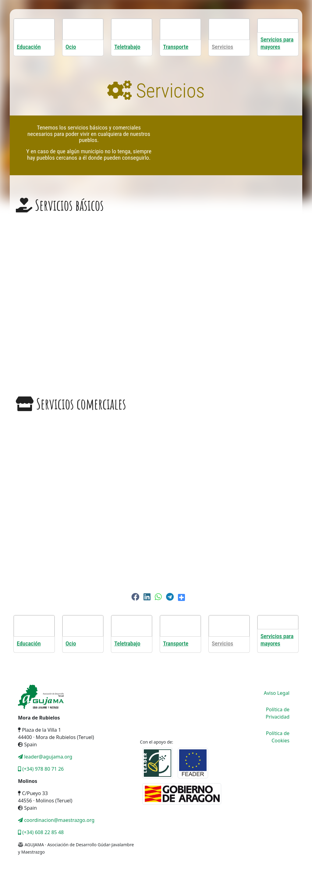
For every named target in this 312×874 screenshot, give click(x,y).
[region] (156, 298)
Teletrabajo (127, 46)
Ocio (71, 46)
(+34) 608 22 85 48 (41, 832)
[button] (135, 597)
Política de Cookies (277, 737)
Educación (29, 46)
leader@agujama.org (45, 756)
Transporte (175, 46)
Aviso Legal (276, 693)
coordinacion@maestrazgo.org (56, 820)
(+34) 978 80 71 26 (41, 769)
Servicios (222, 46)
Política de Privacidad (277, 713)
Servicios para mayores (277, 43)
